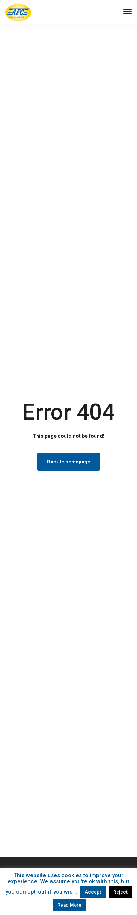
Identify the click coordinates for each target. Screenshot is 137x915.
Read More (69, 905)
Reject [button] (120, 892)
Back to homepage (68, 461)
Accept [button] (93, 892)
